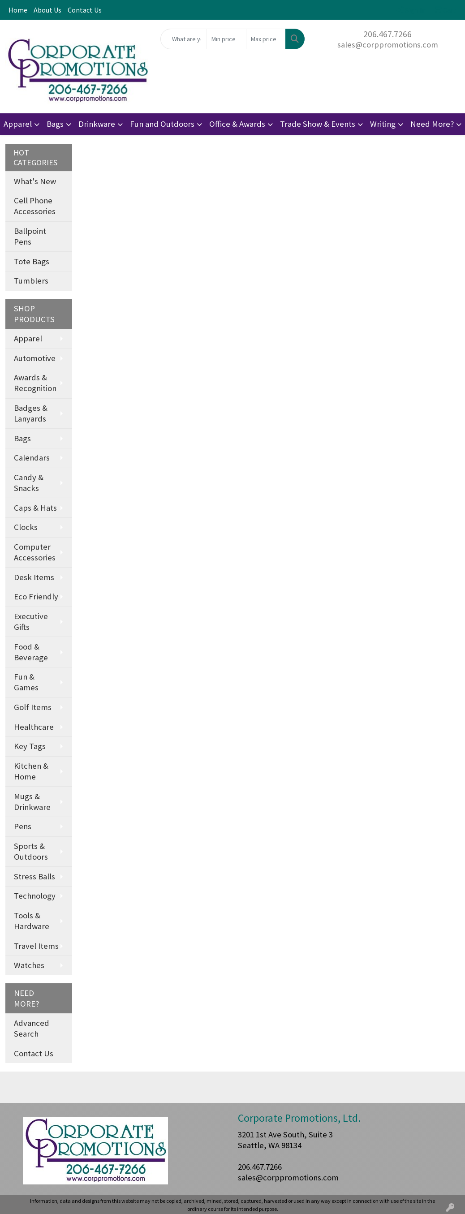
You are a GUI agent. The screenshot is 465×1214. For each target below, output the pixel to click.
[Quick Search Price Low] (226, 39)
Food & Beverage (31, 652)
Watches (29, 965)
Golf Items (33, 707)
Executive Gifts (31, 621)
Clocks (26, 527)
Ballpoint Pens (30, 236)
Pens (22, 826)
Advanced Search (31, 1028)
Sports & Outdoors (31, 851)
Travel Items (36, 946)
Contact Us (85, 9)
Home (18, 9)
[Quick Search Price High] (266, 39)
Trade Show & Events (317, 124)
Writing (383, 124)
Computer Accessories (35, 552)
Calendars (32, 457)
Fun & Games (26, 682)
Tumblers (31, 281)
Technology (35, 896)
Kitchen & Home (31, 771)
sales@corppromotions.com (387, 44)
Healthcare (34, 727)
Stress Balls (34, 876)
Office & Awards (237, 124)
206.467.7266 (387, 33)
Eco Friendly (36, 596)
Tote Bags (31, 261)
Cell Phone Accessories (35, 205)
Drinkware (96, 124)
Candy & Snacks (28, 482)
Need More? (432, 124)
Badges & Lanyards (30, 413)
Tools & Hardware (31, 920)
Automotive (35, 358)
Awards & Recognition (35, 382)
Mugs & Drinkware (32, 801)
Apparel (18, 124)
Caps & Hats (35, 508)
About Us (47, 9)
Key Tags (30, 746)
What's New (35, 181)
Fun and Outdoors (162, 124)
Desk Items (34, 577)
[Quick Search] (183, 39)
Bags (55, 124)
